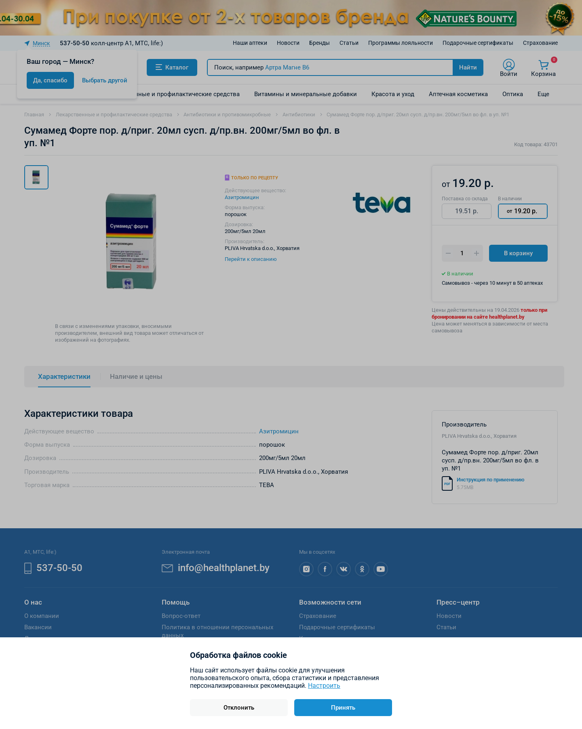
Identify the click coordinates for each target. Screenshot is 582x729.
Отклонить (239, 707)
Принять (343, 707)
